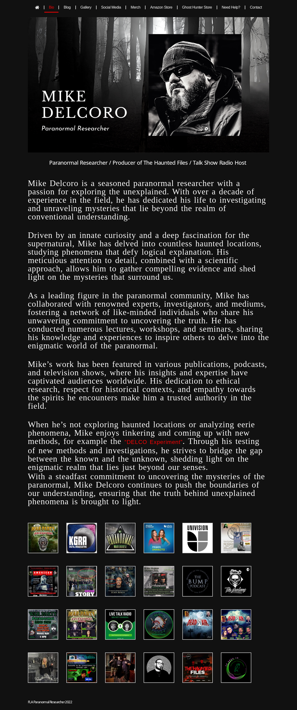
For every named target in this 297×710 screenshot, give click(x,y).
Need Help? (231, 7)
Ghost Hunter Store (197, 7)
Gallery (86, 7)
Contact (256, 7)
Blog (67, 7)
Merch (135, 7)
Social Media (111, 7)
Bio (51, 7)
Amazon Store (161, 7)
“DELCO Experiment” (154, 442)
